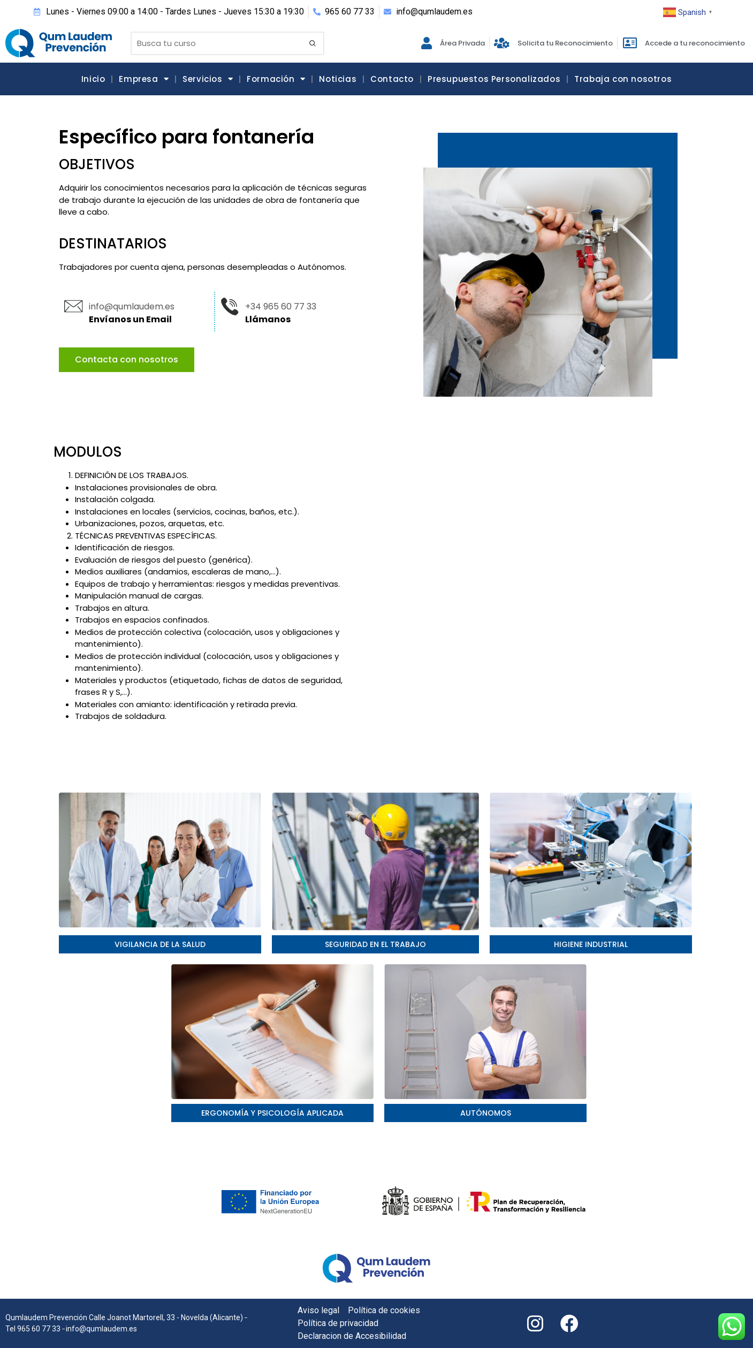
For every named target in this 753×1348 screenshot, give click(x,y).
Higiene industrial (591, 944)
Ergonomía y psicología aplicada (272, 1113)
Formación (276, 79)
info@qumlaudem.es (131, 306)
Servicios (207, 79)
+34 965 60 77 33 (280, 306)
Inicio (93, 79)
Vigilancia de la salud (160, 944)
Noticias (337, 79)
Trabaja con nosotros (623, 79)
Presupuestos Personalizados (494, 79)
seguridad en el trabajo (375, 944)
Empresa (144, 79)
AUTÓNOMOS (485, 1113)
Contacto (392, 79)
